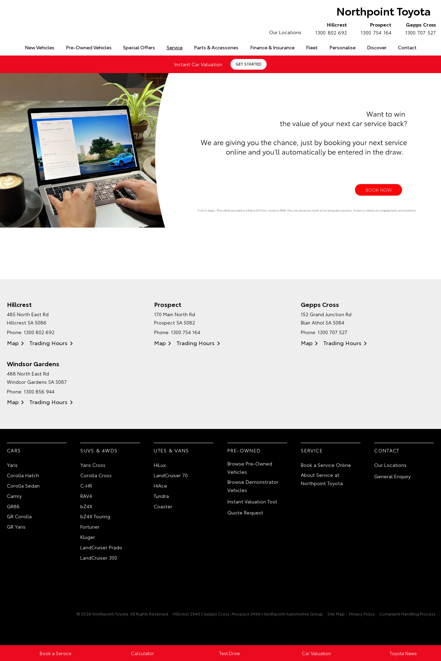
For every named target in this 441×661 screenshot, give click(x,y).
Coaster (163, 506)
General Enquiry (392, 476)
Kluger (87, 536)
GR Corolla (19, 516)
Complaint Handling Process (407, 614)
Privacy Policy (362, 614)
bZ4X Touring (95, 516)
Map (13, 343)
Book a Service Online (326, 465)
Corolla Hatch (23, 475)
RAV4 (86, 495)
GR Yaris (16, 526)
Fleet (312, 47)
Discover (377, 47)
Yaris (12, 465)
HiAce (160, 485)
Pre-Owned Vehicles (89, 47)
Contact (407, 47)
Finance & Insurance (272, 47)
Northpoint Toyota (383, 11)
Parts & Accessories (216, 47)
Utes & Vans (171, 450)
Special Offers (139, 47)
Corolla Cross (96, 475)
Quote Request (245, 512)
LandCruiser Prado (101, 547)
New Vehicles (39, 47)
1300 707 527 (419, 28)
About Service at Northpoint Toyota (322, 479)
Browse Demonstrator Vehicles (252, 485)
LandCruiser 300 (98, 557)
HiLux (160, 465)
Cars (14, 450)
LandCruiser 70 (171, 475)
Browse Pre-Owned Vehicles (249, 467)
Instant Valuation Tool (252, 501)
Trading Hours (48, 343)
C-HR (86, 485)
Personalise (342, 47)
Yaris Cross (92, 465)
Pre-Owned (244, 450)
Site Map (336, 614)
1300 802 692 (329, 28)
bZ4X (86, 506)
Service (175, 47)
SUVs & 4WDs (98, 450)
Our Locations (285, 32)
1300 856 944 (39, 391)
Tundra (161, 495)
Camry (14, 495)
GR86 (13, 506)
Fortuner (90, 526)
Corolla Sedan (23, 485)
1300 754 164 (374, 28)
